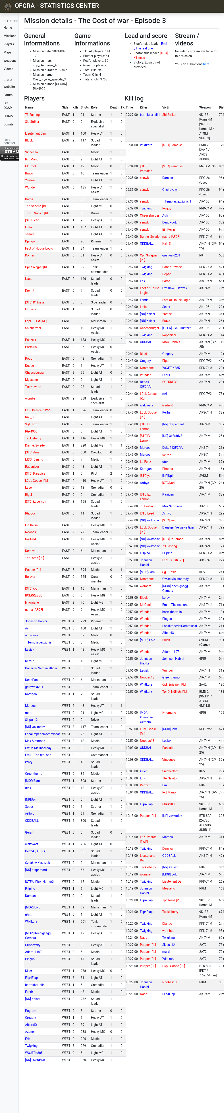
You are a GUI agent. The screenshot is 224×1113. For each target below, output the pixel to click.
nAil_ (28, 914)
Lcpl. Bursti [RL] (36, 321)
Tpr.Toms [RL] (34, 558)
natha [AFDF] (34, 609)
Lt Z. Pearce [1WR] (37, 410)
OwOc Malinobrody (38, 748)
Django (30, 241)
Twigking (31, 1045)
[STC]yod (31, 588)
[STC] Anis (32, 452)
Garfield (30, 539)
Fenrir (29, 992)
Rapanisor (32, 466)
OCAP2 (9, 116)
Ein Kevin (31, 525)
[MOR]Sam (32, 781)
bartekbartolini (35, 985)
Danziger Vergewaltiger (41, 668)
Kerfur (29, 661)
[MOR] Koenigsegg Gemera (148, 717)
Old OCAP (8, 105)
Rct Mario (31, 159)
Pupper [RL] (33, 570)
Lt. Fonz (30, 309)
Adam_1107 (33, 952)
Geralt (29, 832)
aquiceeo (31, 635)
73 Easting (32, 115)
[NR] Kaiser (32, 999)
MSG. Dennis (34, 459)
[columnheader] (42, 107)
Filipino (30, 888)
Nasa (28, 279)
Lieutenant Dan (35, 133)
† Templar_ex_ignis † (39, 642)
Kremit (29, 290)
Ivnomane (32, 602)
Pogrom (30, 1011)
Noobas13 (32, 532)
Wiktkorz (31, 921)
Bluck (29, 140)
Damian (30, 896)
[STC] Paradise (35, 473)
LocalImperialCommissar (42, 734)
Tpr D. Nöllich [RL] (37, 213)
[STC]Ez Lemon (35, 501)
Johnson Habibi (36, 621)
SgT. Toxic (32, 424)
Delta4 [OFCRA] (35, 851)
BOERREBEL (33, 595)
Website (9, 86)
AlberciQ (31, 1025)
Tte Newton (33, 387)
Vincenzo (31, 152)
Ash (27, 628)
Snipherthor (33, 328)
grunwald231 (34, 687)
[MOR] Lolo (32, 907)
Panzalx (30, 340)
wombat (30, 398)
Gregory (30, 1017)
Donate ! (9, 127)
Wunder (30, 187)
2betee (30, 180)
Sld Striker (32, 121)
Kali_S (29, 417)
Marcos (30, 705)
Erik (27, 1039)
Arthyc (29, 813)
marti (28, 713)
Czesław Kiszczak (37, 863)
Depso (29, 365)
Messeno (31, 379)
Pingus (30, 959)
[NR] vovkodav (35, 727)
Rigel (28, 494)
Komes (30, 255)
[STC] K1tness (34, 302)
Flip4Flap (31, 978)
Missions (10, 36)
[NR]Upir (30, 799)
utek (28, 788)
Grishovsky (32, 945)
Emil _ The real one (38, 755)
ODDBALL (32, 820)
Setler (29, 806)
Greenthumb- (34, 773)
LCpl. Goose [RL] (36, 480)
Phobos (30, 513)
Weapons (10, 60)
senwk (29, 234)
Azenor (30, 1031)
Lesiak (29, 649)
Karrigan (31, 694)
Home (8, 27)
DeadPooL (32, 680)
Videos (8, 69)
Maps (7, 52)
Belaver (30, 576)
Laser (29, 487)
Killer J (29, 971)
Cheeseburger (34, 372)
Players (9, 44)
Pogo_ (29, 358)
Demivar (30, 551)
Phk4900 (31, 431)
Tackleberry (33, 438)
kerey (28, 762)
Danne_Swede (35, 445)
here (206, 64)
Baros (29, 199)
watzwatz (31, 844)
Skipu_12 (31, 720)
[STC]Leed (32, 220)
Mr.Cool (30, 166)
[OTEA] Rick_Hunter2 (39, 881)
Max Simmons (35, 741)
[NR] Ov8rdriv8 (35, 1060)
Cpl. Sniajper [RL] (36, 267)
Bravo (29, 173)
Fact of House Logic (39, 248)
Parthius (31, 347)
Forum (8, 95)
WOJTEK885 (33, 1053)
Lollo (28, 227)
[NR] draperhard (36, 870)
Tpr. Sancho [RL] (36, 206)
